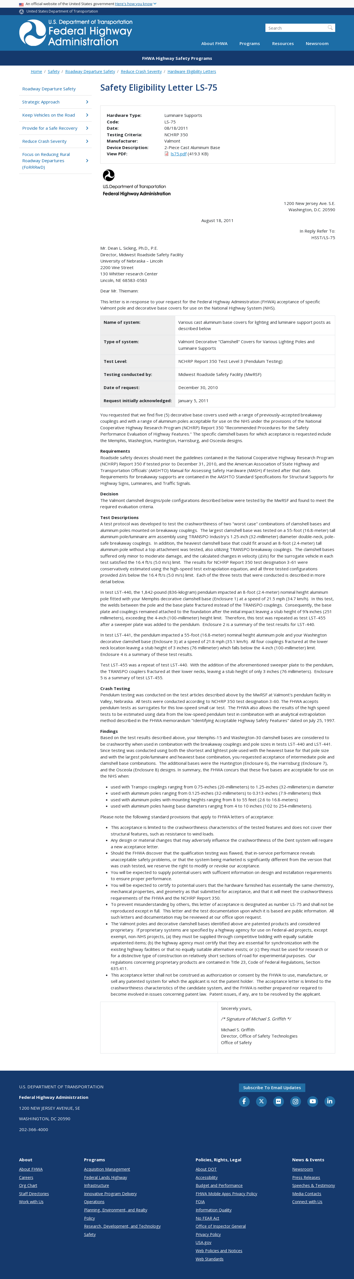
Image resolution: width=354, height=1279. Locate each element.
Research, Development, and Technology (122, 1226)
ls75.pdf (179, 153)
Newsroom (317, 43)
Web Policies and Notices (219, 1250)
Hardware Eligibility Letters (191, 71)
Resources (283, 43)
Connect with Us (307, 1201)
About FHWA (214, 43)
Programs (250, 43)
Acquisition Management (107, 1169)
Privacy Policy (208, 1234)
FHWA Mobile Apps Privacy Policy (226, 1193)
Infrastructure (96, 1185)
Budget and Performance (219, 1185)
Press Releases (306, 1177)
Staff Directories (34, 1193)
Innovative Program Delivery (110, 1193)
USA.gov (203, 1242)
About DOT (206, 1169)
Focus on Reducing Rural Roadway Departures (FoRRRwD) (55, 160)
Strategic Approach (55, 102)
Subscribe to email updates (272, 1087)
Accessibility (207, 1177)
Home (36, 71)
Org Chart (28, 1185)
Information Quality (214, 1210)
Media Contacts (306, 1193)
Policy (89, 1218)
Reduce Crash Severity (141, 71)
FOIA (200, 1201)
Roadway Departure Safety (90, 71)
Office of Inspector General (221, 1226)
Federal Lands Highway (105, 1177)
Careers (26, 1177)
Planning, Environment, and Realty (115, 1210)
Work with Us (31, 1201)
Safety (54, 71)
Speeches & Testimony (313, 1185)
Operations (94, 1201)
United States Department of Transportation (62, 11)
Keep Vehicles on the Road (55, 115)
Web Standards (210, 1259)
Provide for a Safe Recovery (55, 128)
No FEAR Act (207, 1218)
